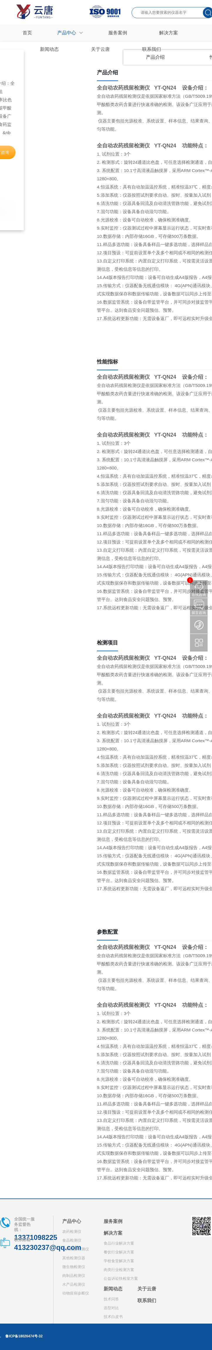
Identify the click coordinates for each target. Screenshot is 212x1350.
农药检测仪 (71, 1231)
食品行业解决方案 (119, 1243)
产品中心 (71, 1221)
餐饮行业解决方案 (119, 1252)
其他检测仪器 (73, 1258)
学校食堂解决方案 (119, 1261)
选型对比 (111, 1308)
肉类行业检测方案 (119, 1269)
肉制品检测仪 (73, 1275)
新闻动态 (113, 1288)
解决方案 (113, 1233)
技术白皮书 (113, 1316)
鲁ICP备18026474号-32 (24, 1336)
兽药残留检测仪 (75, 1249)
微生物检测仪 (73, 1267)
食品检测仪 (71, 1240)
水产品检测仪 (73, 1284)
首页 (27, 32)
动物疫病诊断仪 (75, 1293)
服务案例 (113, 1221)
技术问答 (111, 1299)
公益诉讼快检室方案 (121, 1278)
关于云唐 (146, 1288)
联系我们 (146, 1300)
